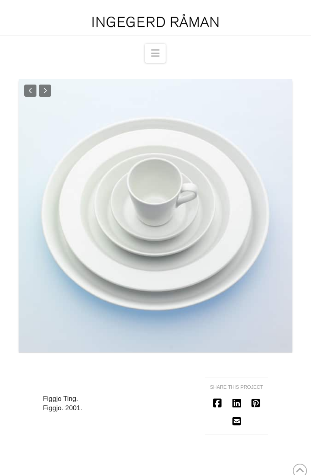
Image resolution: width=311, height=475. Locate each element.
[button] (155, 53)
